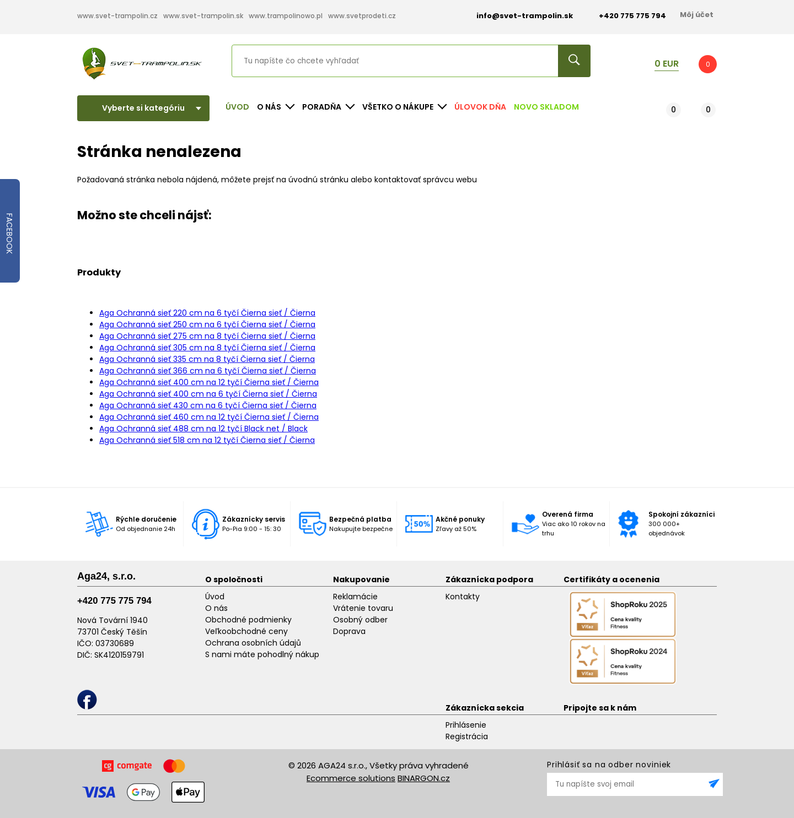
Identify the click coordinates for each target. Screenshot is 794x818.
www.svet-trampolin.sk (203, 15)
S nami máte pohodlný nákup (262, 654)
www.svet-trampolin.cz (117, 15)
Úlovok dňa (480, 106)
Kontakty (463, 596)
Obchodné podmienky (248, 619)
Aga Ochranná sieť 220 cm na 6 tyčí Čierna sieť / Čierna (207, 312)
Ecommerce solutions (351, 778)
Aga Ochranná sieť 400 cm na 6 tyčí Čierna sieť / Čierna (208, 393)
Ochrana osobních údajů (253, 642)
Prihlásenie (466, 724)
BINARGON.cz (424, 778)
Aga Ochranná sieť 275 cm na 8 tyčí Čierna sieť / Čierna (207, 336)
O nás (216, 608)
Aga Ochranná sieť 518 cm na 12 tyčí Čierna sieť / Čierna (207, 440)
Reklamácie (355, 596)
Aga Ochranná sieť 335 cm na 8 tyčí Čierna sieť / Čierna (207, 359)
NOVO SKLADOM (546, 106)
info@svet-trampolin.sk (516, 15)
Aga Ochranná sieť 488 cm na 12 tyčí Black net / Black (203, 428)
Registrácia (467, 736)
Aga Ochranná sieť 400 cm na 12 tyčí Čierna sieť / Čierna (209, 382)
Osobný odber (360, 619)
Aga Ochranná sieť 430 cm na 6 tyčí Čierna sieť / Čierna (207, 405)
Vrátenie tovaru (363, 608)
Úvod (237, 106)
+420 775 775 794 (114, 600)
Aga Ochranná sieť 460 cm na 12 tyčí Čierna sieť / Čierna (209, 416)
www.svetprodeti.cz (362, 15)
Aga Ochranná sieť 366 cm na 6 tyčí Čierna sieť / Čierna (207, 370)
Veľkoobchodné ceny (246, 631)
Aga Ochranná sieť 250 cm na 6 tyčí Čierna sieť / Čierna (207, 324)
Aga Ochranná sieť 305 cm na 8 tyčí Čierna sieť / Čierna (207, 347)
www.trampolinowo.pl (286, 15)
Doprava (349, 631)
